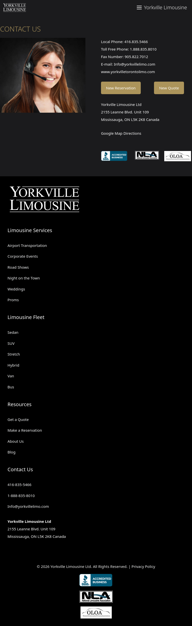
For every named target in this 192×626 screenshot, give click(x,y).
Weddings (16, 288)
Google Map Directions (121, 133)
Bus (11, 386)
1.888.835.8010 (143, 49)
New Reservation (121, 87)
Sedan (13, 332)
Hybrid (13, 365)
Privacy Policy (143, 566)
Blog (12, 451)
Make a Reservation (25, 430)
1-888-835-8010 (21, 495)
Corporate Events (23, 256)
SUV (11, 343)
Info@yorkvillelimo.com (134, 64)
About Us (16, 441)
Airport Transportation (27, 245)
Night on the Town (24, 277)
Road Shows (18, 267)
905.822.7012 (136, 56)
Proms (13, 299)
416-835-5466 (19, 484)
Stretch (14, 354)
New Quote (169, 87)
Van (11, 375)
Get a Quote (18, 419)
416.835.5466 (136, 41)
